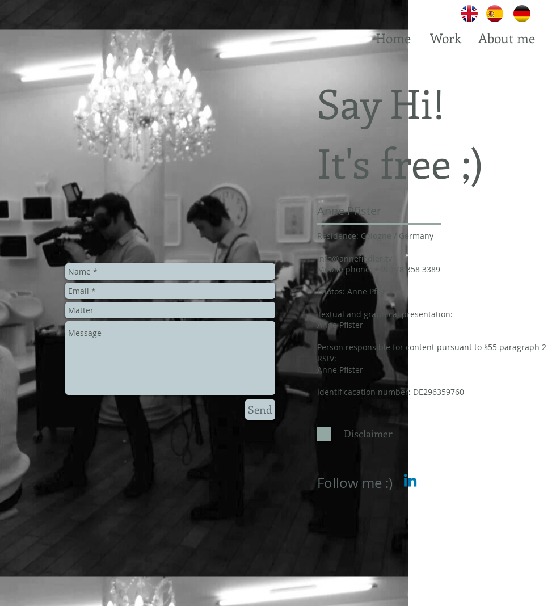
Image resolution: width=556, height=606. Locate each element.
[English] (469, 13)
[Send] (260, 409)
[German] (521, 13)
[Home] (393, 38)
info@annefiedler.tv (354, 258)
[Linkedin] (410, 482)
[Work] (445, 38)
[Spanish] (494, 13)
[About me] (506, 38)
